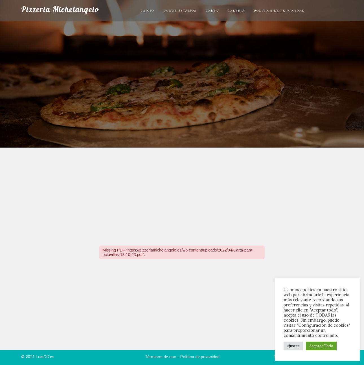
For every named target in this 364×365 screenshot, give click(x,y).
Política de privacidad (279, 10)
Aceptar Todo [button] (321, 346)
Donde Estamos (180, 10)
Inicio (147, 10)
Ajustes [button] (293, 346)
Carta (211, 10)
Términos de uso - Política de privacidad (182, 356)
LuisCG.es (45, 356)
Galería (236, 10)
